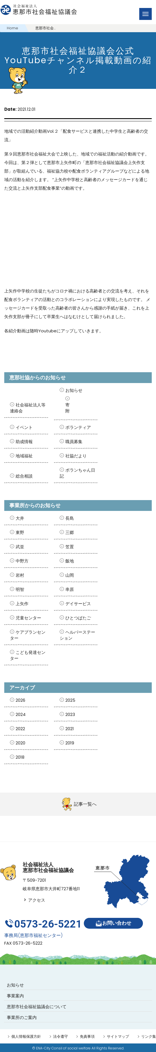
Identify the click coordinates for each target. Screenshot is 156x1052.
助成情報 (24, 442)
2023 (70, 714)
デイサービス (78, 604)
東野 (20, 532)
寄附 (67, 408)
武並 (20, 547)
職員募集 (73, 442)
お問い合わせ (114, 923)
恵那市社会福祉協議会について (36, 1006)
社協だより (76, 456)
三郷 (69, 532)
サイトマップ (118, 1035)
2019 (69, 743)
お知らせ (73, 390)
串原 (69, 589)
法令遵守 (60, 1035)
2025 (70, 700)
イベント (24, 427)
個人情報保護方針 (26, 1035)
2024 (21, 714)
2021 (69, 729)
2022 (20, 729)
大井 (20, 518)
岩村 (20, 575)
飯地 (69, 561)
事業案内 (15, 995)
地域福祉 (24, 456)
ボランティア (78, 427)
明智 (20, 589)
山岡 (69, 575)
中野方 (22, 561)
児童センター (28, 618)
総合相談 (24, 476)
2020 (20, 743)
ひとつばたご (78, 618)
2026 (20, 700)
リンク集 (148, 1035)
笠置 (69, 547)
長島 (69, 518)
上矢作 (22, 604)
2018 (20, 757)
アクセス (34, 900)
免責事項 (87, 1035)
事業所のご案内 (22, 1017)
